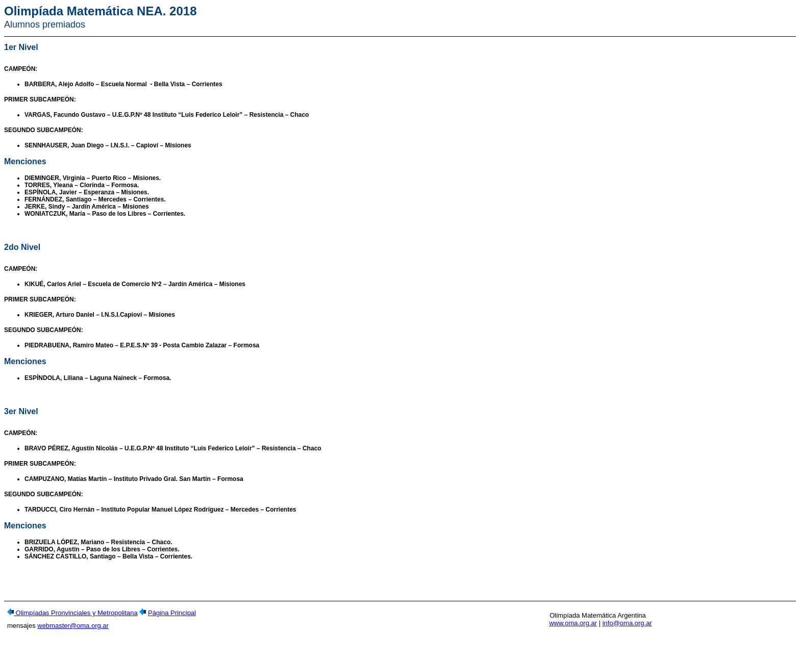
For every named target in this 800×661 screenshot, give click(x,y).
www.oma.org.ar (573, 626)
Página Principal (172, 616)
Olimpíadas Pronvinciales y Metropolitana (76, 616)
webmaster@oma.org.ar (73, 628)
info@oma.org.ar (627, 626)
